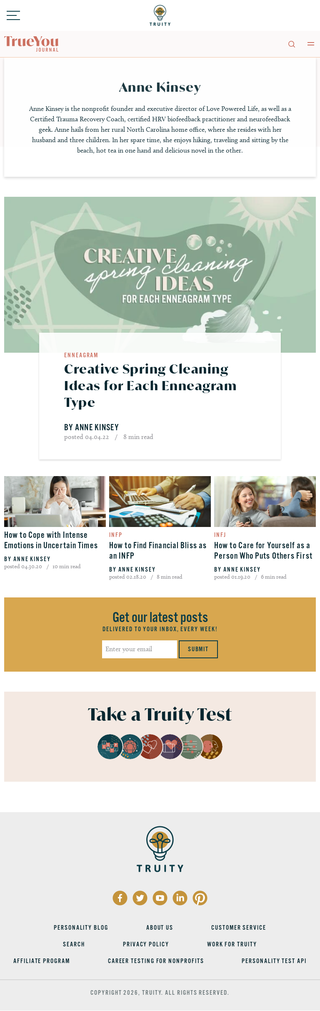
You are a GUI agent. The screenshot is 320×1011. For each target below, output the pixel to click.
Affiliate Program (41, 961)
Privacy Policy (146, 944)
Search (74, 944)
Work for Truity (232, 944)
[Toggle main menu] (311, 44)
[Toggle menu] (13, 15)
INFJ (220, 535)
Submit (198, 649)
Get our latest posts (160, 617)
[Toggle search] (291, 44)
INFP (115, 535)
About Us (159, 927)
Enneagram (81, 355)
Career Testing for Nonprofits (156, 961)
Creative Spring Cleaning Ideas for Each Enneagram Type (150, 385)
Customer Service (238, 927)
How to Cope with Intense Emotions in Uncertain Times (51, 540)
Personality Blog (81, 927)
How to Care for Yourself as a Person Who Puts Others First (263, 550)
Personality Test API (274, 961)
